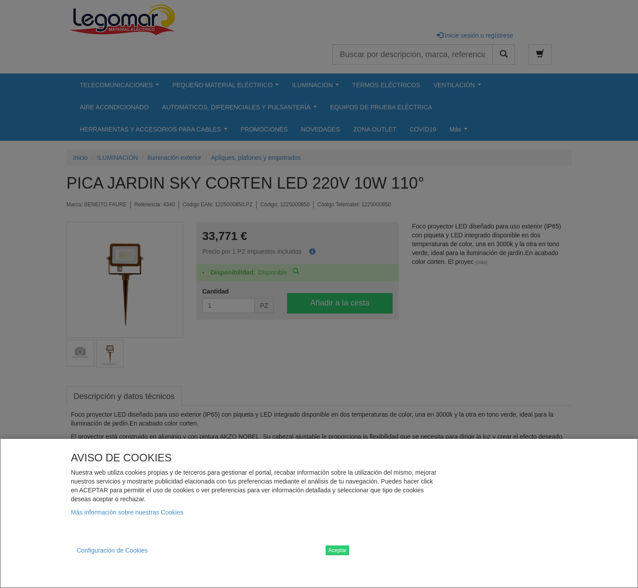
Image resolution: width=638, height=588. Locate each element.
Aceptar (337, 550)
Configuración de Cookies (112, 550)
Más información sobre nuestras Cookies (127, 512)
